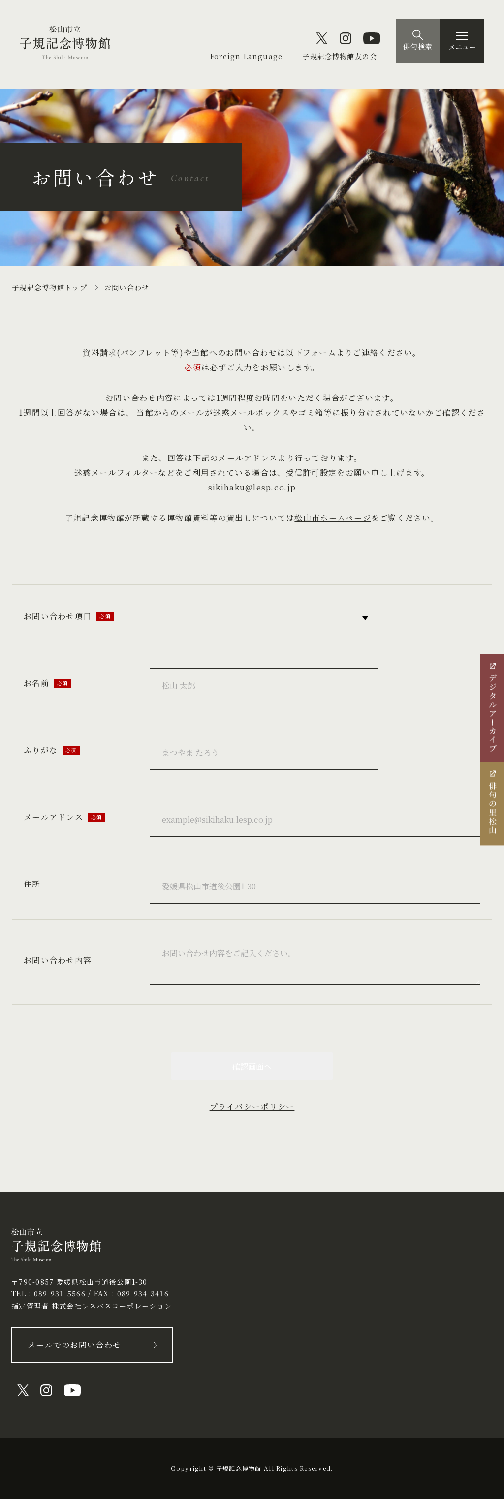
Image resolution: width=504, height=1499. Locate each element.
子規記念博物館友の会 (339, 56)
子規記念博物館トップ (49, 287)
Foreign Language (245, 56)
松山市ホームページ (332, 517)
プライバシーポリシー (252, 1106)
